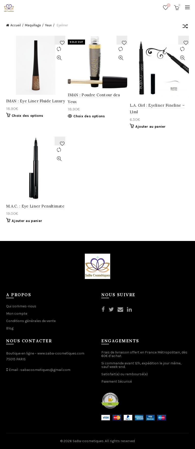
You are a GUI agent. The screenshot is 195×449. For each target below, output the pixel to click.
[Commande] (185, 27)
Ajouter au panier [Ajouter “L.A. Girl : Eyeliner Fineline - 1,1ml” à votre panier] (150, 126)
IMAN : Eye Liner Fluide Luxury (35, 101)
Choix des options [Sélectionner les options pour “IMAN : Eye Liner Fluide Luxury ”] (27, 116)
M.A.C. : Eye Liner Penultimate (35, 206)
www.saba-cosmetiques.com (60, 353)
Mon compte (16, 313)
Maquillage (33, 25)
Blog (9, 328)
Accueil (15, 25)
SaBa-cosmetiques (88, 441)
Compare (59, 49)
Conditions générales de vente (31, 321)
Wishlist (168, 5)
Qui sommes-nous (21, 306)
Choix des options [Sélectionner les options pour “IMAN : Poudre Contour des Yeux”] (89, 116)
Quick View (59, 57)
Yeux (48, 25)
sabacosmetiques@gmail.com (45, 370)
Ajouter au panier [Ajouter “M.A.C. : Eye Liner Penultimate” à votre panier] (27, 221)
